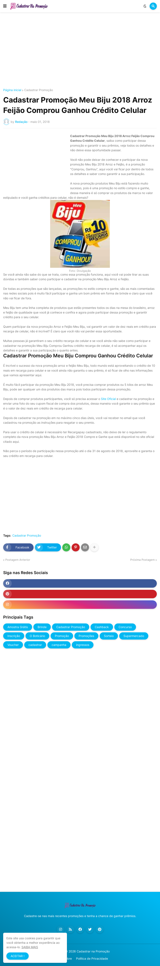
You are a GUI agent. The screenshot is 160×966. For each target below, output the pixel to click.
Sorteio (109, 636)
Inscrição (13, 636)
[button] (5, 6)
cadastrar (35, 645)
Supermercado (133, 636)
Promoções (86, 636)
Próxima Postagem (142, 559)
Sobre (68, 958)
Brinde (42, 627)
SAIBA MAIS (29, 947)
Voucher (13, 645)
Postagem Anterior (17, 559)
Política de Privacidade (92, 958)
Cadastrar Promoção (38, 90)
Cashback (102, 627)
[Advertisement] (80, 50)
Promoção (62, 636)
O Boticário (37, 636)
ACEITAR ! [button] (17, 956)
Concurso (125, 627)
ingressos (82, 645)
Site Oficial (108, 399)
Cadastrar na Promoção (93, 951)
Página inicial (12, 90)
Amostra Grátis (17, 627)
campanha (59, 645)
